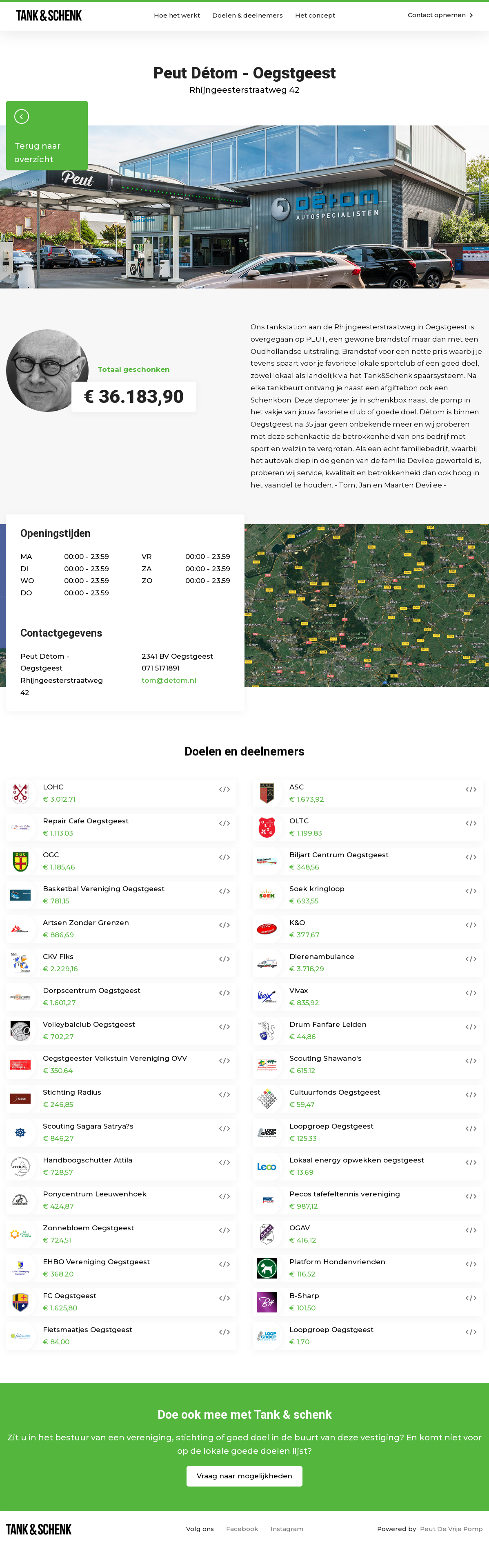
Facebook (242, 1529)
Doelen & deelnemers (247, 15)
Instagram (287, 1529)
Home (49, 15)
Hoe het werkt (177, 15)
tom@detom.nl (169, 680)
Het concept (315, 15)
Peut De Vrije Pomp (451, 1529)
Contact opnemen (440, 15)
